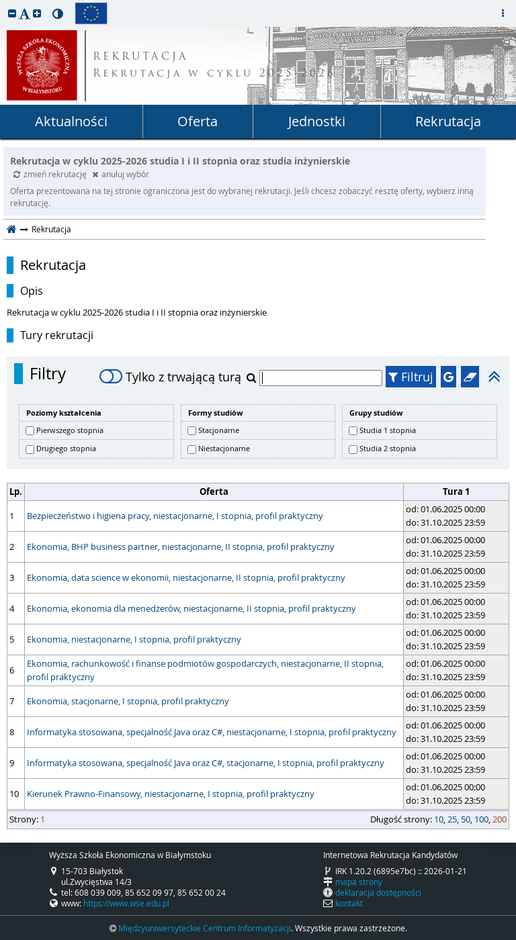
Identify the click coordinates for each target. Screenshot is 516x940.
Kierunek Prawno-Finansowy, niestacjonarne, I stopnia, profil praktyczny (170, 794)
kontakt (349, 903)
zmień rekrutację (51, 174)
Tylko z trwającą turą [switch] (170, 377)
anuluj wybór (120, 174)
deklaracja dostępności (378, 892)
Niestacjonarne (224, 448)
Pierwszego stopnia (69, 430)
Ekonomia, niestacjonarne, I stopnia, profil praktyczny (134, 639)
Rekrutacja (448, 121)
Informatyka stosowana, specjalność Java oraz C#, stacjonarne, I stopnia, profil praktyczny (205, 763)
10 (438, 819)
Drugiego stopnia (66, 448)
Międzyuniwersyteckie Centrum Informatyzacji (204, 928)
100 (481, 819)
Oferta (197, 121)
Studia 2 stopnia (387, 448)
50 (465, 819)
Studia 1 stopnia (387, 430)
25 (452, 819)
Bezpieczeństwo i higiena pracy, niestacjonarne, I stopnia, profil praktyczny (175, 516)
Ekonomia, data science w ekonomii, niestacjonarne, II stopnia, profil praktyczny (186, 577)
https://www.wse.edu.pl (126, 903)
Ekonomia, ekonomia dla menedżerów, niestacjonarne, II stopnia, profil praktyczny (191, 608)
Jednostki (316, 121)
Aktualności (71, 121)
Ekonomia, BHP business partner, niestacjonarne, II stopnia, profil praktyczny (181, 546)
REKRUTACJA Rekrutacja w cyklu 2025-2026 (214, 65)
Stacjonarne (218, 430)
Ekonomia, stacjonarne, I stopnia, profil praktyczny (128, 701)
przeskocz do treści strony (3, 3)
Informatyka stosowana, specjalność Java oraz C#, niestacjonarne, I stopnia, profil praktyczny (211, 732)
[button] (12, 13)
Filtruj (410, 377)
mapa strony (358, 881)
